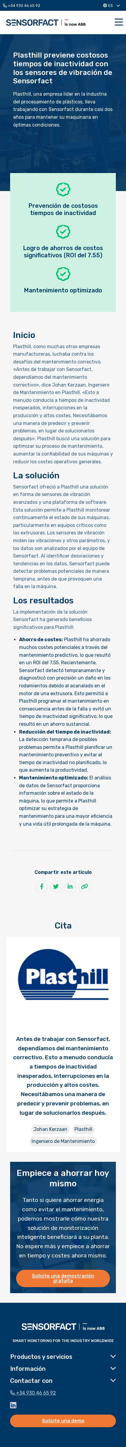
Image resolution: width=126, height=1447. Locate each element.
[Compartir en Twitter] (56, 887)
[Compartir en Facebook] (42, 887)
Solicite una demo (63, 1421)
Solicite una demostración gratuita (63, 1278)
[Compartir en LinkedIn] (70, 887)
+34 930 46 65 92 (21, 5)
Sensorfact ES (46, 22)
